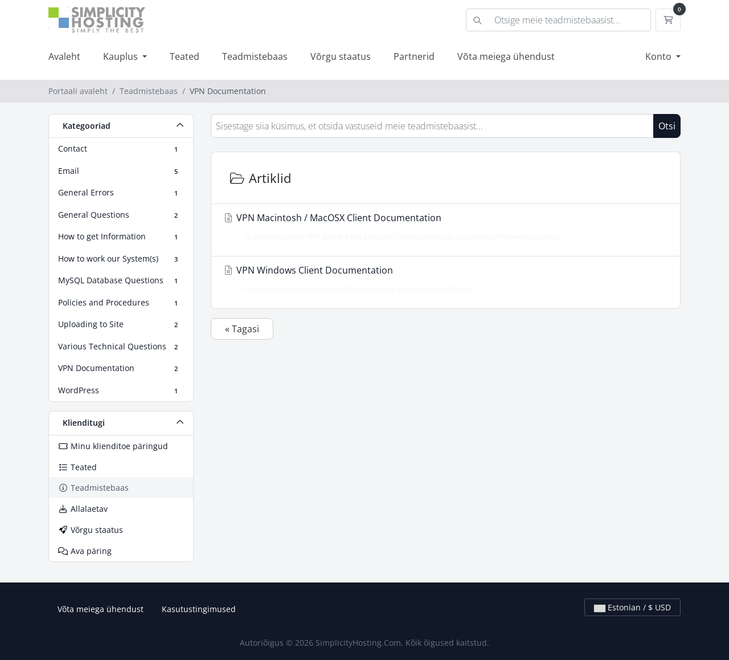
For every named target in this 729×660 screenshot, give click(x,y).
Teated (184, 56)
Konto (659, 56)
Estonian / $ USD (632, 607)
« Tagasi (242, 329)
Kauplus (121, 56)
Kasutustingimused (199, 609)
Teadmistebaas (255, 56)
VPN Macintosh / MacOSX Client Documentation (442, 226)
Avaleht (64, 56)
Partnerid (414, 56)
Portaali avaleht (78, 90)
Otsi (666, 126)
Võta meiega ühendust (506, 56)
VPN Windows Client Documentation (442, 279)
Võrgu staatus (340, 56)
